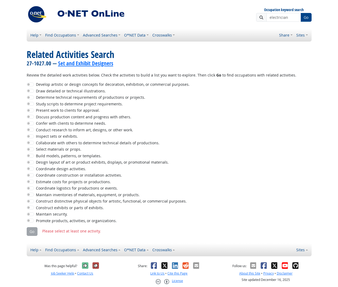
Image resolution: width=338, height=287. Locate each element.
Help (34, 35)
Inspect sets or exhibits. (57, 136)
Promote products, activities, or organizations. (76, 220)
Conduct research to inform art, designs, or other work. (84, 129)
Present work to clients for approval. (68, 110)
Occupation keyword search (284, 10)
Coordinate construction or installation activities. (79, 175)
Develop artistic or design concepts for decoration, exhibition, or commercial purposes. (113, 84)
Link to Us (157, 273)
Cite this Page (177, 273)
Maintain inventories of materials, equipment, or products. (88, 194)
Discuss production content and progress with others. (83, 116)
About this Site (249, 273)
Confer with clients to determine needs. (71, 123)
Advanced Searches (100, 35)
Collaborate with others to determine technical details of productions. (97, 142)
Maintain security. (52, 214)
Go (306, 17)
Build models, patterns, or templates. (68, 155)
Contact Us (85, 273)
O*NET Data (134, 35)
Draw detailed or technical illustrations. (71, 90)
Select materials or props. (58, 149)
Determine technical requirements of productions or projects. (90, 97)
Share (284, 35)
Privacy (268, 273)
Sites (300, 35)
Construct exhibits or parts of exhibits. (70, 207)
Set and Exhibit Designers (85, 63)
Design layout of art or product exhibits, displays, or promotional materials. (102, 162)
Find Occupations (60, 35)
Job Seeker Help (62, 273)
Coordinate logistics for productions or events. (77, 188)
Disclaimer (285, 273)
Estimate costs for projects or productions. (73, 181)
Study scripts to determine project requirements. (79, 103)
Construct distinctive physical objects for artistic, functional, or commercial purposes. (111, 201)
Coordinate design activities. (61, 168)
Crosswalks (162, 35)
